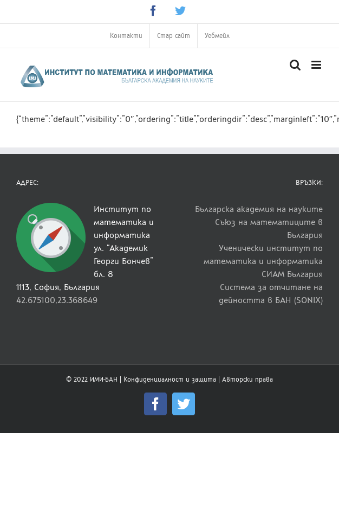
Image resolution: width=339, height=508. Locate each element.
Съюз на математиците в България (269, 228)
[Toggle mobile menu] (317, 64)
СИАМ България (292, 274)
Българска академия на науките (259, 209)
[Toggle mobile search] (295, 64)
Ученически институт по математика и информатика (263, 254)
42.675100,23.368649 (56, 300)
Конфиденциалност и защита (169, 379)
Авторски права (247, 379)
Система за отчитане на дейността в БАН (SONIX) (271, 293)
